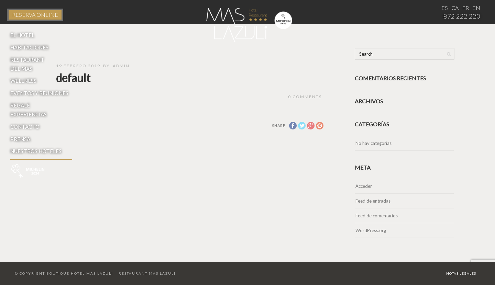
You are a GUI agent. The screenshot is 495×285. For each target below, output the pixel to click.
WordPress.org (370, 230)
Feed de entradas (372, 201)
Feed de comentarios (376, 215)
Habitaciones (29, 47)
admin (121, 65)
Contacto (25, 127)
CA (455, 7)
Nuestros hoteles (36, 151)
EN (476, 7)
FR (465, 7)
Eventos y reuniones (39, 93)
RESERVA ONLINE (35, 14)
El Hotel (22, 35)
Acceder (363, 186)
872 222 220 (461, 16)
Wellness (23, 81)
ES (444, 7)
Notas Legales (461, 273)
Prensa (20, 139)
